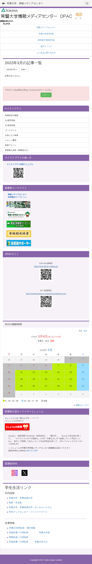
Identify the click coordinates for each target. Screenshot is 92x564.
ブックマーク (10, 130)
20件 (24, 69)
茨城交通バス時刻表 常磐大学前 (29, 532)
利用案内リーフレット (17, 197)
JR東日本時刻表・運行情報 (22, 528)
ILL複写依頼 (10, 120)
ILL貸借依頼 (10, 125)
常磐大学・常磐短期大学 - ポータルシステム (30, 507)
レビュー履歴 (10, 140)
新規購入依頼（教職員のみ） (17, 150)
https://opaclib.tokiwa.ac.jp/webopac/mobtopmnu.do (46, 294)
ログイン (46, 95)
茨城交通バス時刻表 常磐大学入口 (28, 542)
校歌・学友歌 (15, 502)
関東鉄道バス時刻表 (18, 537)
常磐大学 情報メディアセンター (25, 3)
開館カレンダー (82, 405)
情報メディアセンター (17, 194)
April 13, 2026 (32, 450)
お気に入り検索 (11, 135)
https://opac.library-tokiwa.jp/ (46, 266)
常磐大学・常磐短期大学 (21, 498)
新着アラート (10, 145)
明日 (85, 331)
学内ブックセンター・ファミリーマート (28, 512)
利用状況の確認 (11, 115)
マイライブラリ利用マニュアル (20, 164)
